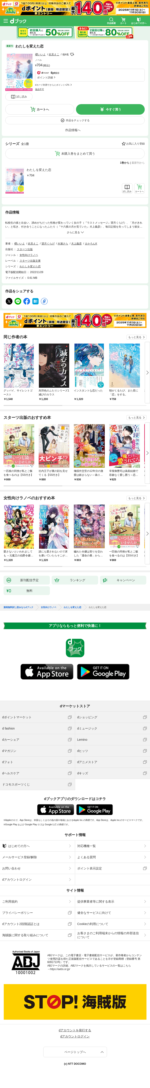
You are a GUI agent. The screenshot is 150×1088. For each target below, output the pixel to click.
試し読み (21, 96)
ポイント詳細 (45, 77)
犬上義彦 (76, 243)
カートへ (43, 109)
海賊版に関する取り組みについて (25, 935)
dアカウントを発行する (75, 1030)
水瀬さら (63, 243)
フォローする (72, 54)
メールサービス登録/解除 (19, 857)
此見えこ (54, 54)
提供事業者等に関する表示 (95, 901)
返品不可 (39, 89)
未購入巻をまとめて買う (78, 153)
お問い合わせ (11, 868)
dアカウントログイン (17, 879)
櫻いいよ (40, 54)
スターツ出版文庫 (30, 260)
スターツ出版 (25, 249)
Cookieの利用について (92, 924)
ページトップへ (75, 1052)
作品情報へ (73, 130)
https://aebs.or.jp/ (60, 969)
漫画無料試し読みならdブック (18, 607)
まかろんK (91, 243)
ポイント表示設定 (89, 868)
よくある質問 (86, 857)
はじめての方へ (16, 846)
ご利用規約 (10, 901)
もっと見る (134, 337)
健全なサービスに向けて (94, 912)
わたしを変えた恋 (39, 170)
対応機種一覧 (86, 846)
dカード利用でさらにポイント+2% (52, 85)
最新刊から (138, 162)
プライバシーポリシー (17, 912)
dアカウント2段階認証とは (21, 924)
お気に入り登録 (135, 143)
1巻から (125, 162)
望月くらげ (48, 243)
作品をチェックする (78, 120)
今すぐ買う (113, 109)
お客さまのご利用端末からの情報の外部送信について (108, 935)
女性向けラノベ (29, 255)
